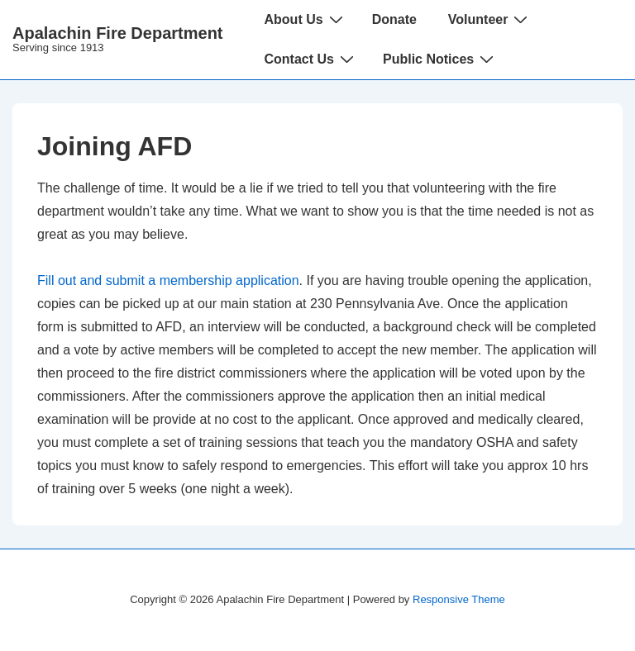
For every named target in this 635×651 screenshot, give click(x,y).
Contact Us (311, 58)
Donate (394, 19)
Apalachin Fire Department (117, 33)
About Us (306, 19)
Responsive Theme (459, 599)
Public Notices (440, 58)
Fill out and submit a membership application (168, 280)
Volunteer (490, 19)
